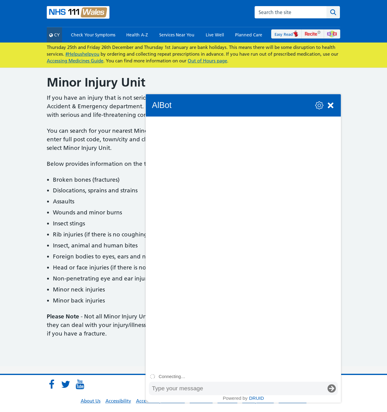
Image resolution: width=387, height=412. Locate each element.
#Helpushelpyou (82, 54)
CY (54, 35)
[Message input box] (237, 388)
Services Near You (176, 35)
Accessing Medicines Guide (75, 61)
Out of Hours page (207, 61)
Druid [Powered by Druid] (256, 398)
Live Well (215, 35)
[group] (243, 244)
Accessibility (118, 401)
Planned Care (248, 35)
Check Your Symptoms (93, 35)
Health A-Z (137, 35)
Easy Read (287, 34)
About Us (91, 401)
